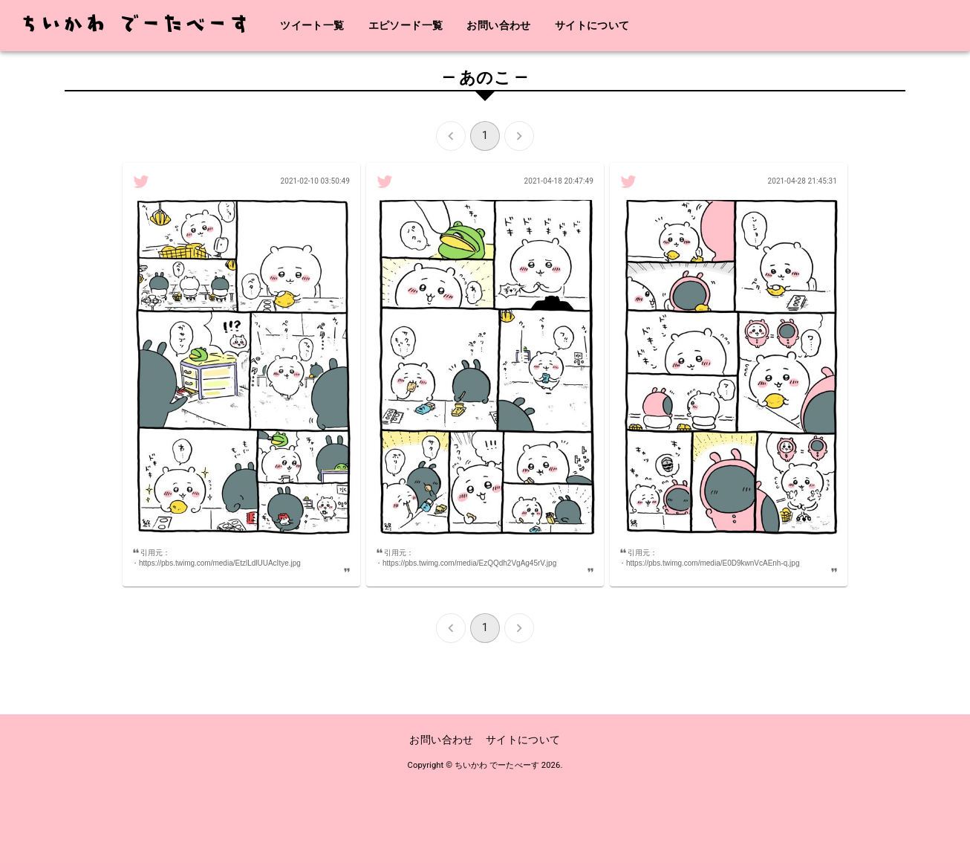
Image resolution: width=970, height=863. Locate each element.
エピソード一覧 (405, 25)
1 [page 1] (485, 136)
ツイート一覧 (312, 25)
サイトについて (592, 25)
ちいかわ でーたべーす (497, 765)
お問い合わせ (498, 25)
